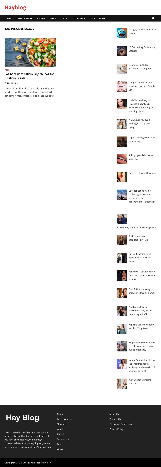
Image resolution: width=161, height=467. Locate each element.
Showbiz (40, 18)
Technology (78, 18)
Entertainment (24, 18)
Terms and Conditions (120, 424)
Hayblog (15, 7)
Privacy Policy (116, 429)
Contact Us (115, 419)
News (9, 18)
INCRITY (47, 462)
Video (102, 18)
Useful (64, 18)
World (53, 18)
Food (92, 18)
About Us (114, 414)
